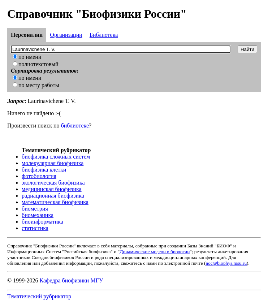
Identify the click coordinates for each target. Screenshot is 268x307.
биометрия (35, 209)
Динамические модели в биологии (155, 251)
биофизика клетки (44, 170)
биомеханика (37, 215)
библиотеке (75, 125)
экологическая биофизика (53, 183)
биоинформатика (42, 222)
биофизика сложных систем (56, 157)
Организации (66, 35)
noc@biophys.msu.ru (226, 263)
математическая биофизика (55, 202)
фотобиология (39, 176)
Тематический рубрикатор (39, 296)
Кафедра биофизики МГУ (71, 280)
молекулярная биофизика (52, 163)
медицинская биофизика (52, 189)
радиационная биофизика (53, 196)
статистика (35, 228)
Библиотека (104, 35)
